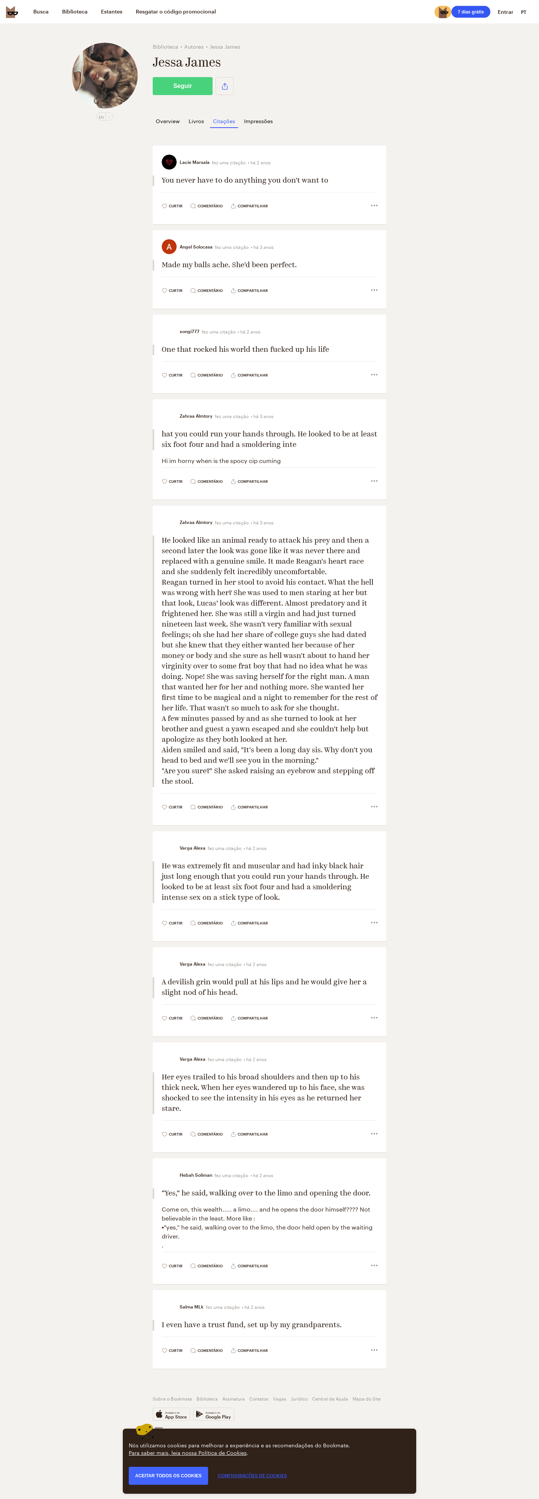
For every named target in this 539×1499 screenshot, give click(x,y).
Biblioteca (207, 1398)
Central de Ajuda (330, 1398)
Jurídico (299, 1398)
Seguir (182, 86)
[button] (225, 86)
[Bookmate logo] (12, 12)
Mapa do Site (367, 1398)
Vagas (279, 1398)
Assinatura (233, 1398)
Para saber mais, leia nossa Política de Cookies (188, 1452)
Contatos (258, 1398)
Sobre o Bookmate (172, 1398)
